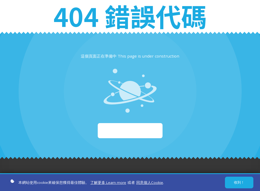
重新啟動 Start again (130, 130)
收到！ (239, 183)
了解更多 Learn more (108, 183)
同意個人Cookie (149, 183)
